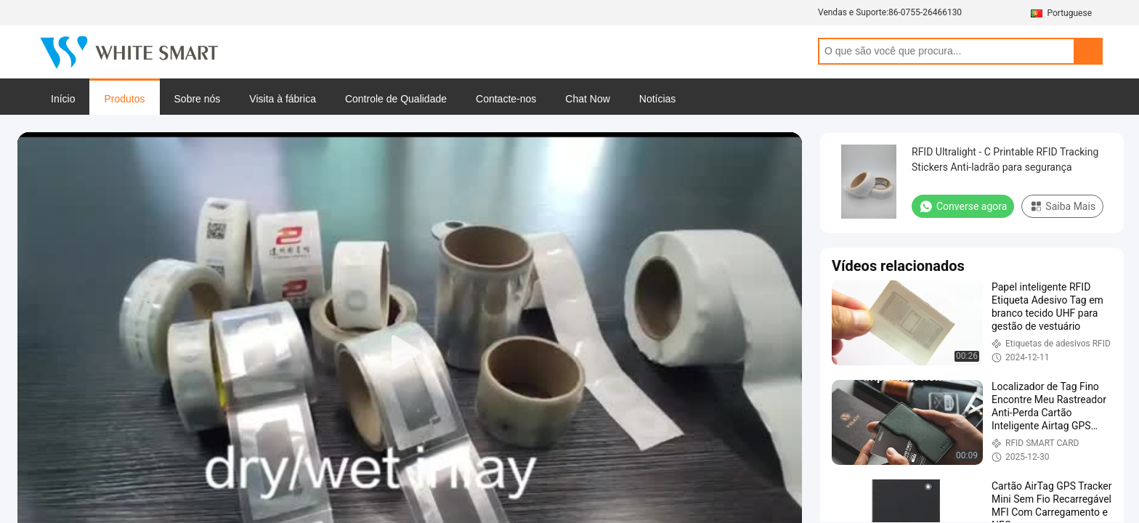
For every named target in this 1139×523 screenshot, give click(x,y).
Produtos (124, 99)
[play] (410, 353)
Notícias (657, 99)
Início (63, 99)
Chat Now (587, 99)
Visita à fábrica (282, 99)
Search (1088, 51)
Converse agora (963, 206)
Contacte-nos (506, 99)
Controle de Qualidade (396, 99)
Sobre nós (197, 99)
